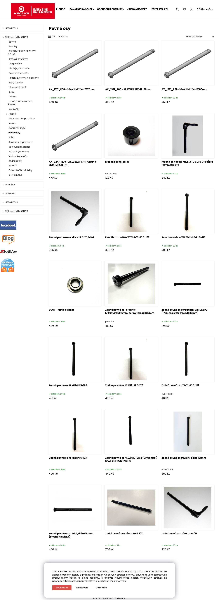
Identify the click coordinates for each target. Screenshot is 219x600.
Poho (11, 137)
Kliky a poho (15, 174)
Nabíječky (14, 109)
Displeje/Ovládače (19, 68)
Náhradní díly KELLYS (16, 37)
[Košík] (201, 9)
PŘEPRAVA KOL (160, 9)
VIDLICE (12, 165)
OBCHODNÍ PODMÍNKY (110, 9)
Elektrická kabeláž (18, 73)
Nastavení (82, 587)
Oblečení (10, 193)
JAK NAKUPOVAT (137, 9)
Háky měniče (15, 82)
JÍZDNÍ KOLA (12, 28)
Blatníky (12, 46)
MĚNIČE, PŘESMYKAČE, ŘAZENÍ (20, 103)
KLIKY (11, 91)
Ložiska (12, 96)
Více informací (118, 581)
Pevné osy (14, 132)
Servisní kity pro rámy (20, 142)
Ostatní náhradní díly (20, 170)
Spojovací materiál (19, 146)
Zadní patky (15, 160)
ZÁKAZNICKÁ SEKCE (81, 9)
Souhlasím (62, 587)
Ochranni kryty (16, 127)
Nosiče (12, 123)
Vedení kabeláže (17, 156)
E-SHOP (60, 9)
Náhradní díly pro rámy (21, 118)
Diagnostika (15, 63)
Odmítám (101, 587)
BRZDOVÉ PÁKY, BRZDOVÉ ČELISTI (22, 52)
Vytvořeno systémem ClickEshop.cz (110, 598)
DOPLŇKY (10, 184)
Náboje (12, 113)
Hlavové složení (17, 87)
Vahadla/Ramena (18, 151)
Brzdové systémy (18, 58)
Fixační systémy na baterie (23, 77)
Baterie (12, 41)
